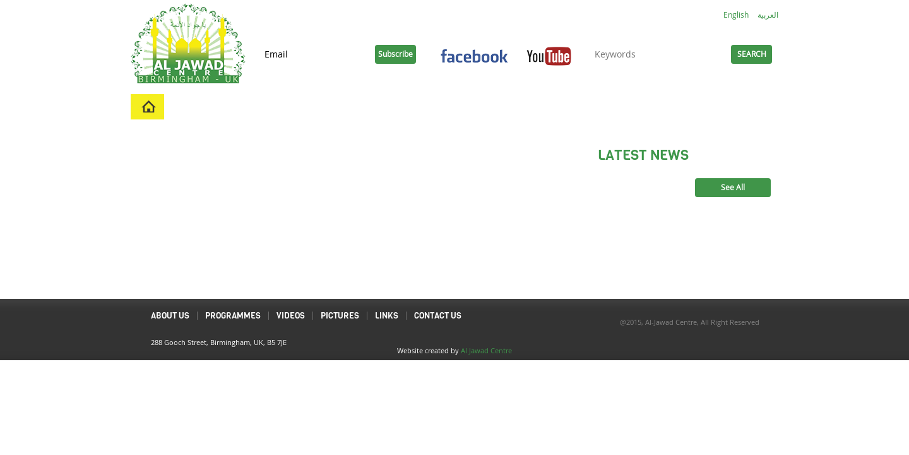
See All (733, 187)
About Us (246, 106)
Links (590, 106)
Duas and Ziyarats (673, 106)
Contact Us (526, 106)
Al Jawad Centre (486, 350)
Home (188, 106)
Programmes (323, 106)
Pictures (454, 106)
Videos (393, 106)
